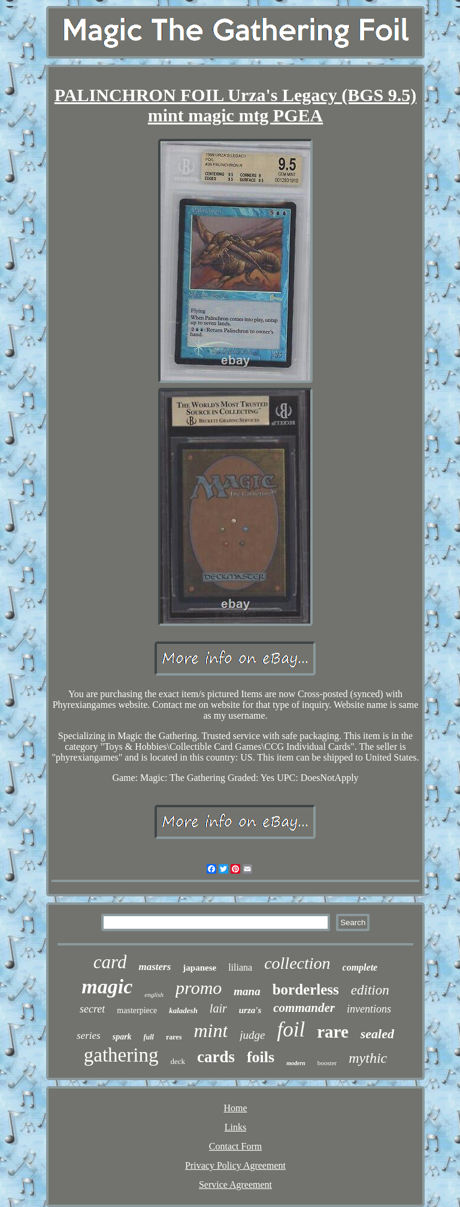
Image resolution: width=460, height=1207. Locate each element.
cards (216, 1057)
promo (198, 988)
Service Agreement (235, 1184)
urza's (250, 1010)
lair (218, 1008)
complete (360, 967)
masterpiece (137, 1010)
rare (333, 1031)
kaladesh (183, 1010)
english (154, 994)
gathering (121, 1055)
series (89, 1035)
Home (235, 1108)
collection (297, 963)
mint (210, 1030)
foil (291, 1029)
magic (106, 986)
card (110, 961)
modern (295, 1063)
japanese (199, 967)
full (149, 1037)
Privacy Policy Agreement (235, 1165)
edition (370, 990)
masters (154, 966)
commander (304, 1008)
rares (173, 1037)
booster (327, 1062)
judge (252, 1035)
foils (260, 1057)
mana (247, 991)
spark (122, 1036)
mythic (368, 1058)
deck (177, 1061)
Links (235, 1127)
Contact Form (235, 1146)
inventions (369, 1009)
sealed (377, 1033)
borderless (306, 989)
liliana (240, 967)
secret (92, 1009)
